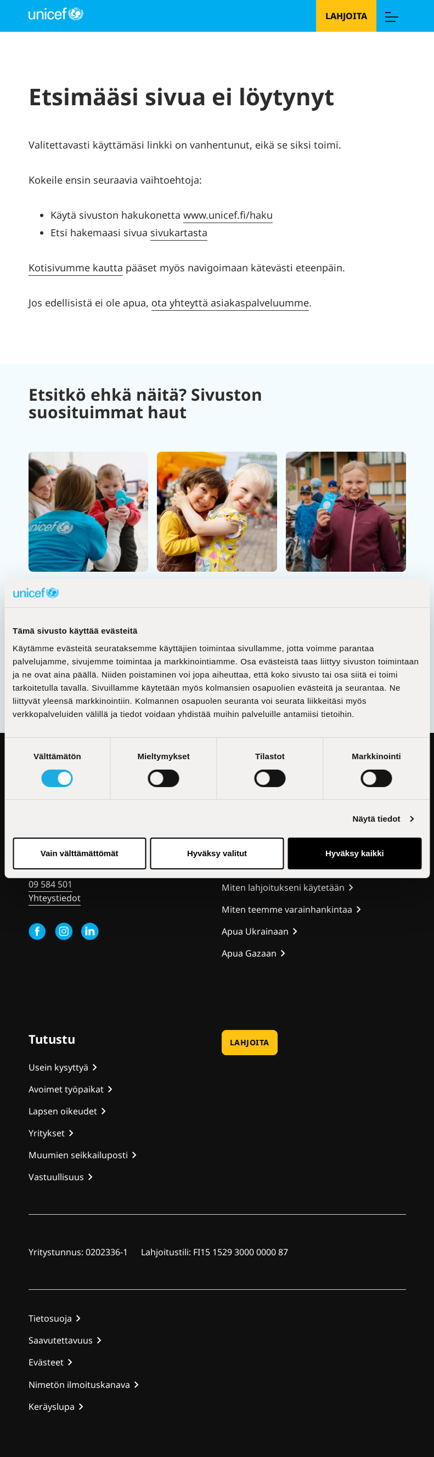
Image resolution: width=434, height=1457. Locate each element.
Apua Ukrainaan (255, 931)
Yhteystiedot (55, 898)
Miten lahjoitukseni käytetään (283, 887)
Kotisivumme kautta (76, 267)
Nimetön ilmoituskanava (79, 1385)
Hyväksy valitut (217, 853)
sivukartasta (178, 232)
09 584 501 (50, 884)
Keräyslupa (52, 1407)
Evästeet (46, 1362)
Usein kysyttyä (58, 1067)
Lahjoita (346, 16)
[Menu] (391, 16)
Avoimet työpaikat (66, 1089)
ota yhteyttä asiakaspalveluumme (230, 302)
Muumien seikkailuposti (78, 1155)
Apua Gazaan (249, 953)
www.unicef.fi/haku (228, 214)
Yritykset (47, 1133)
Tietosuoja (50, 1318)
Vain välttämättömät (80, 853)
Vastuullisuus (56, 1177)
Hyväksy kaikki (354, 853)
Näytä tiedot (377, 818)
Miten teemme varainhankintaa (287, 909)
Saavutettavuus (61, 1340)
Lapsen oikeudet (63, 1111)
